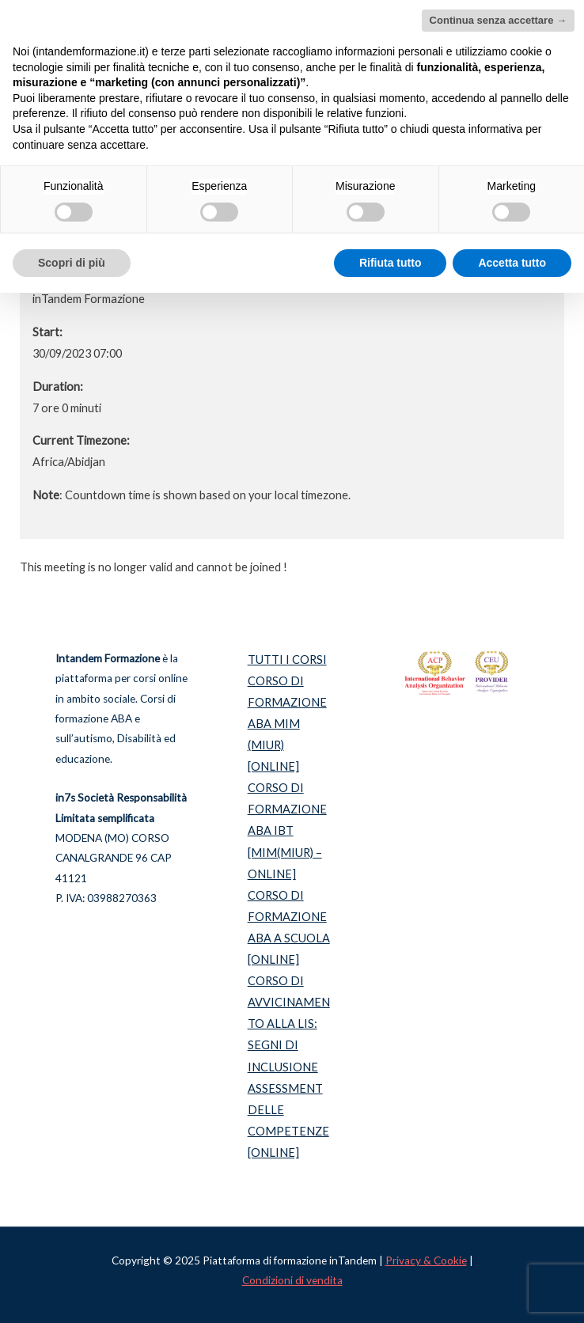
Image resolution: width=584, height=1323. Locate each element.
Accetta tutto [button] (512, 262)
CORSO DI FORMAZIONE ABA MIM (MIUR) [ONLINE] (287, 723)
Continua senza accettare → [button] (498, 20)
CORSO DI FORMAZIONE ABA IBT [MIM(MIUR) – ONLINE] (287, 830)
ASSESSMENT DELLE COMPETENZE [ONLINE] (288, 1120)
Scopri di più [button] (71, 262)
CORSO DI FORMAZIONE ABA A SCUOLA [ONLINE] (289, 927)
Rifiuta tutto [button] (390, 262)
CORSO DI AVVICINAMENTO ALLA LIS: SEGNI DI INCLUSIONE (289, 1023)
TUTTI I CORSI (287, 659)
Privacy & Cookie (426, 1260)
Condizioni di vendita (292, 1280)
